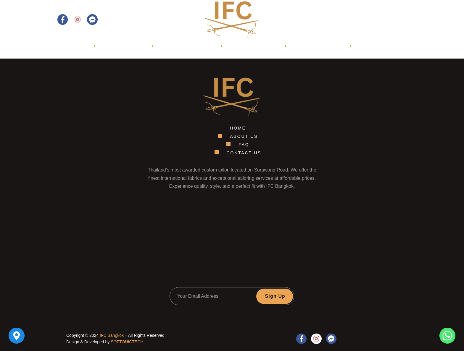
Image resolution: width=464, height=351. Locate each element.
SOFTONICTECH (127, 341)
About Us (125, 46)
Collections (188, 46)
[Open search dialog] (351, 19)
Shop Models (245, 46)
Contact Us (384, 19)
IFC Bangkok (112, 335)
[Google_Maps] (17, 336)
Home (74, 46)
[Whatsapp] (447, 336)
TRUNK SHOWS (308, 46)
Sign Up (275, 296)
